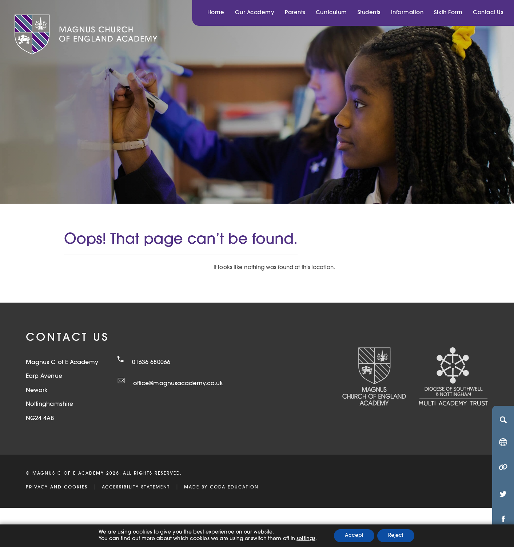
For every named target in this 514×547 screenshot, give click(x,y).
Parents (295, 13)
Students (369, 13)
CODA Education (234, 487)
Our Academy (255, 13)
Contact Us (488, 13)
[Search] (503, 420)
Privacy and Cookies (57, 487)
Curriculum (331, 13)
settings (305, 539)
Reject (395, 535)
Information (407, 13)
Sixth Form (448, 13)
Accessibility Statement (136, 487)
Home (215, 13)
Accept (354, 535)
